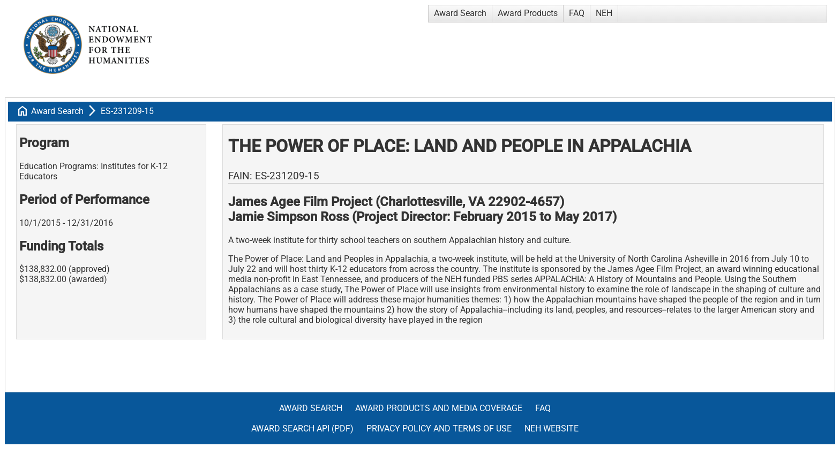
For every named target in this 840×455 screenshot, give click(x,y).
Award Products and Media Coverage (438, 408)
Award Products (528, 13)
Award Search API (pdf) (302, 428)
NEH (604, 13)
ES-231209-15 (127, 111)
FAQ (576, 13)
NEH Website (551, 428)
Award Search (460, 13)
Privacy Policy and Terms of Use (439, 428)
